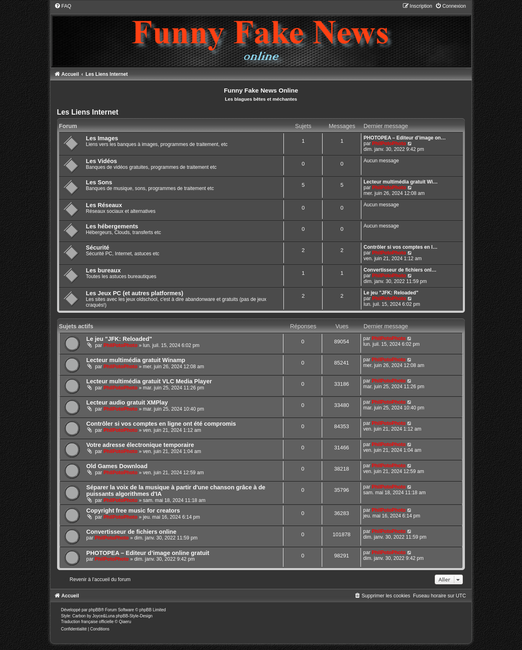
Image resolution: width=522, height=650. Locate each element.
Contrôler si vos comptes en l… (400, 247)
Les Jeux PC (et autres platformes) (135, 293)
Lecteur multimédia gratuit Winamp (136, 360)
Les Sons (99, 182)
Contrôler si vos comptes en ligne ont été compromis (161, 423)
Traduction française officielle (87, 621)
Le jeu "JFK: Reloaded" (390, 293)
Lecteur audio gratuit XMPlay (127, 402)
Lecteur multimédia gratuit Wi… (400, 182)
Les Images (102, 138)
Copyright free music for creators (133, 510)
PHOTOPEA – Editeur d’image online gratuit (148, 553)
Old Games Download (117, 466)
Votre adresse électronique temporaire (140, 445)
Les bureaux (103, 270)
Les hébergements (112, 226)
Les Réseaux (104, 205)
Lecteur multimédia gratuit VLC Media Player (149, 381)
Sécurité (97, 247)
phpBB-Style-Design (134, 616)
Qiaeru (125, 621)
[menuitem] (62, 6)
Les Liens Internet (88, 112)
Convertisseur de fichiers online (131, 531)
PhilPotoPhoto (389, 143)
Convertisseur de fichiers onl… (399, 270)
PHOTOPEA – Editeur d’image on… (404, 138)
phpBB (94, 610)
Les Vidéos (101, 161)
